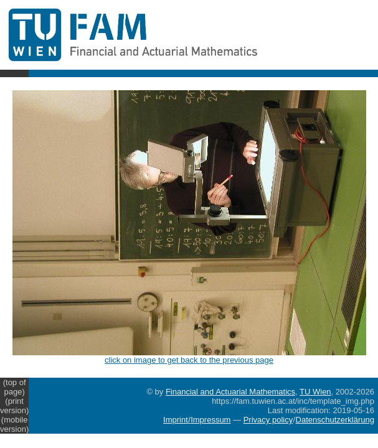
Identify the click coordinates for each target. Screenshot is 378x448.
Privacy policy (268, 419)
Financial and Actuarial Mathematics (230, 391)
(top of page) (14, 387)
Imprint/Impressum (196, 419)
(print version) (14, 405)
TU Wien (315, 391)
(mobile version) (14, 424)
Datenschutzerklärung (335, 419)
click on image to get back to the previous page (189, 356)
